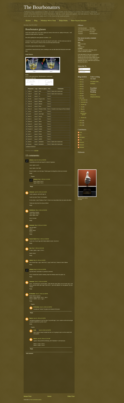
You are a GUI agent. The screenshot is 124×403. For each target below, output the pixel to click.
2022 (81, 81)
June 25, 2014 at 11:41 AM (43, 338)
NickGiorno (32, 210)
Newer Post (27, 396)
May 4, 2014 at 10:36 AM (43, 239)
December (83, 100)
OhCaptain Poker (94, 81)
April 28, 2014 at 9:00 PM (40, 160)
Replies (33, 176)
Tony (81, 139)
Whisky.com (93, 94)
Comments (82, 71)
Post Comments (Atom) (35, 399)
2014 (81, 98)
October (83, 104)
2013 (81, 120)
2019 (81, 86)
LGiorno (31, 160)
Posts (81, 69)
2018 (81, 88)
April (82, 111)
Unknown (31, 192)
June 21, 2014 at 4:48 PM (46, 307)
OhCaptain (82, 137)
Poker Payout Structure (78, 20)
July (82, 106)
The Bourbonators (42, 7)
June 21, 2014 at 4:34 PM (41, 281)
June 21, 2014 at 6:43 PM (39, 318)
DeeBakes (92, 83)
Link (50, 37)
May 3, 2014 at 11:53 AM (40, 225)
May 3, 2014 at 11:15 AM (44, 179)
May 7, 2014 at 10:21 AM (38, 248)
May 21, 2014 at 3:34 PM (39, 260)
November (83, 102)
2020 (81, 84)
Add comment (29, 353)
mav (30, 248)
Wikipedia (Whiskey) (95, 96)
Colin (35, 330)
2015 (81, 95)
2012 (81, 122)
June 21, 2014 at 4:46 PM (42, 293)
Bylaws (28, 20)
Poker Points (63, 20)
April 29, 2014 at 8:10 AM (41, 192)
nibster (31, 260)
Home (49, 396)
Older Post (70, 396)
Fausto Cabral (33, 239)
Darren (31, 318)
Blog (35, 20)
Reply (30, 173)
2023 (81, 79)
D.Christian (32, 293)
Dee (81, 134)
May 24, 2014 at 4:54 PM (40, 269)
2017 (81, 91)
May (82, 109)
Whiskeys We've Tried (48, 20)
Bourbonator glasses (83, 114)
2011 (81, 125)
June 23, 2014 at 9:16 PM (45, 330)
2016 (81, 93)
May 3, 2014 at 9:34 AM (41, 210)
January (83, 117)
